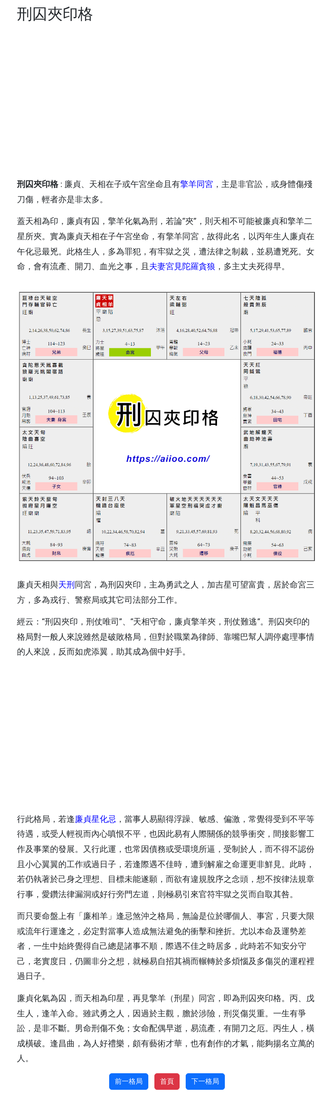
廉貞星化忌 (95, 819)
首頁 (167, 1081)
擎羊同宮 (196, 184)
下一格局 (205, 1081)
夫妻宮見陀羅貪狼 (182, 266)
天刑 (66, 585)
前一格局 (129, 1081)
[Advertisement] (167, 101)
